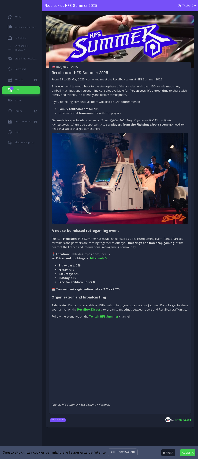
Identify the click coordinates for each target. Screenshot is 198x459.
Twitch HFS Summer (103, 316)
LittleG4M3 (183, 420)
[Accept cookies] (187, 452)
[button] (123, 452)
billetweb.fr (98, 258)
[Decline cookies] (168, 452)
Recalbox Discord (89, 309)
